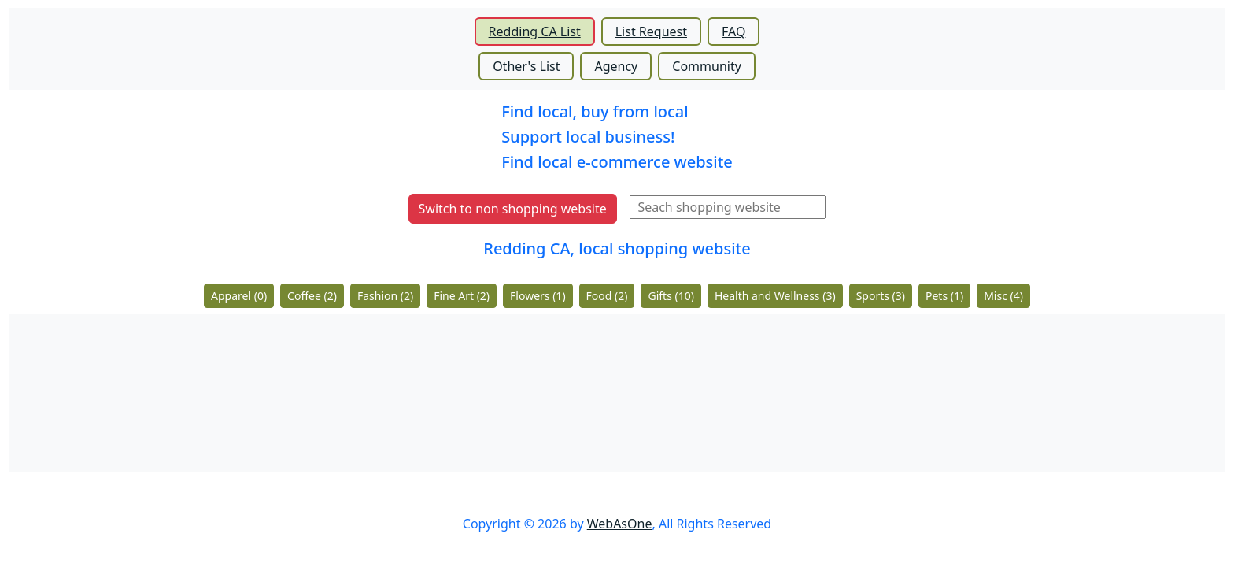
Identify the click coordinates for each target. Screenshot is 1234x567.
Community (706, 66)
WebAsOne (619, 523)
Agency (615, 66)
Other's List (526, 66)
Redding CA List (535, 31)
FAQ (733, 31)
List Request (651, 31)
